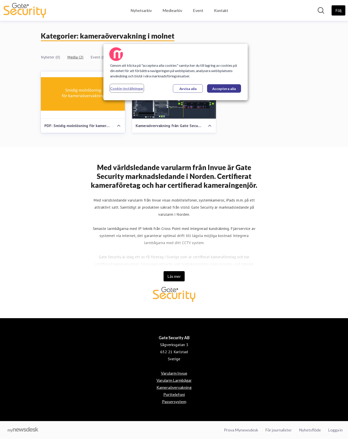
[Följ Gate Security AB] (338, 10)
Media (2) (75, 57)
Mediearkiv (172, 10)
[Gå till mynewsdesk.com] (23, 430)
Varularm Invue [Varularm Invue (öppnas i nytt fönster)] (174, 373)
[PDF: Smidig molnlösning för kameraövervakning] (83, 95)
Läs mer (174, 276)
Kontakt (221, 10)
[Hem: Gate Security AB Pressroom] (25, 10)
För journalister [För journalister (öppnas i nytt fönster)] (278, 429)
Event (198, 10)
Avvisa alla (188, 88)
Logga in (335, 429)
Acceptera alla (224, 88)
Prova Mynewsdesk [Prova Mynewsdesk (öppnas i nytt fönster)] (241, 429)
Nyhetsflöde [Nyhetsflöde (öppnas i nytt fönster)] (310, 429)
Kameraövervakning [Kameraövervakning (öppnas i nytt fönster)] (174, 387)
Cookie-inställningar (127, 88)
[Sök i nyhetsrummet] (320, 10)
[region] (175, 72)
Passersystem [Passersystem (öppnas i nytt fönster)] (174, 401)
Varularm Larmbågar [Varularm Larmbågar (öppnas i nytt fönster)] (174, 380)
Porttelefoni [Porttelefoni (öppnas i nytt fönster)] (174, 394)
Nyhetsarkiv (141, 10)
